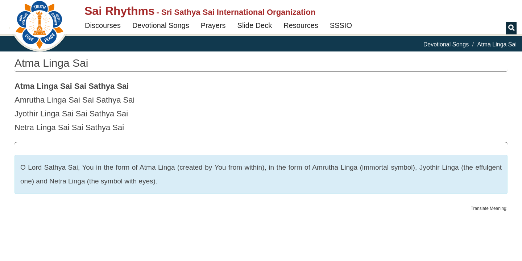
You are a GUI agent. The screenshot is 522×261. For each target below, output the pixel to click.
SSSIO (341, 25)
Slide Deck (254, 25)
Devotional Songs (160, 25)
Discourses (103, 25)
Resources (300, 25)
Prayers (213, 25)
